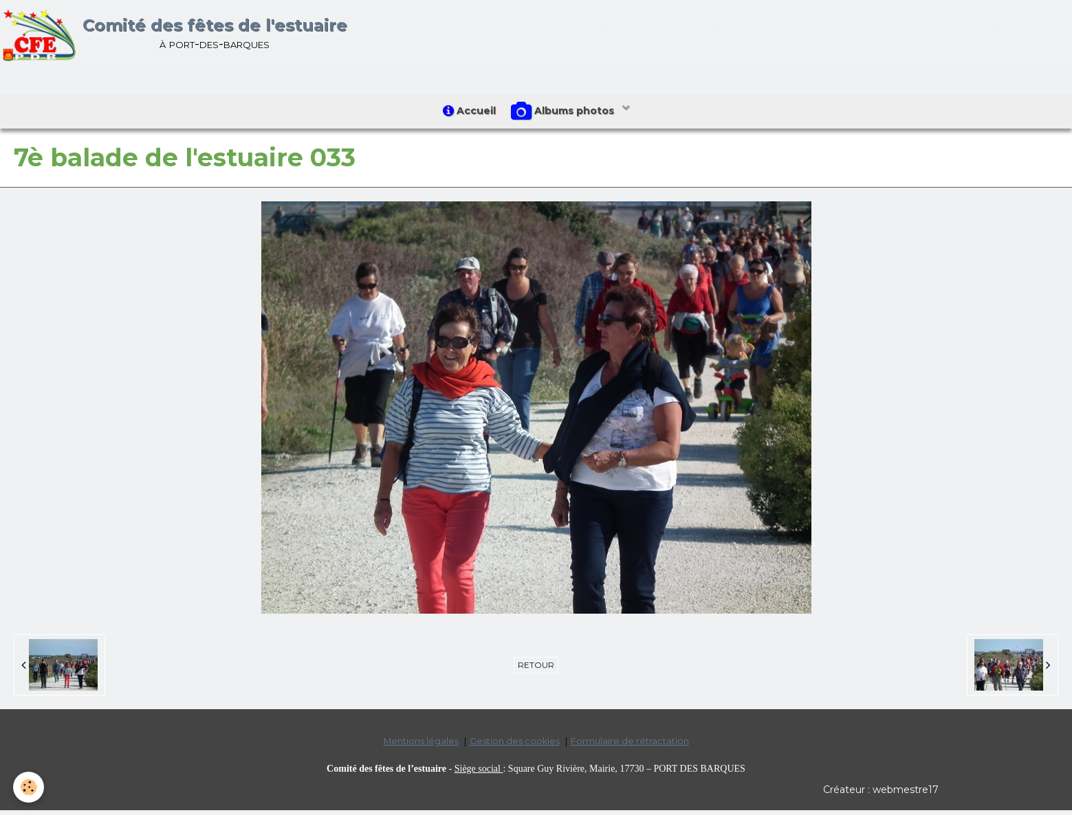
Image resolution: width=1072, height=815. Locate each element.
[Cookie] (29, 786)
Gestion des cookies (515, 746)
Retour (536, 670)
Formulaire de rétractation (630, 746)
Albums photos (567, 114)
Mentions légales (421, 746)
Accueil (466, 113)
